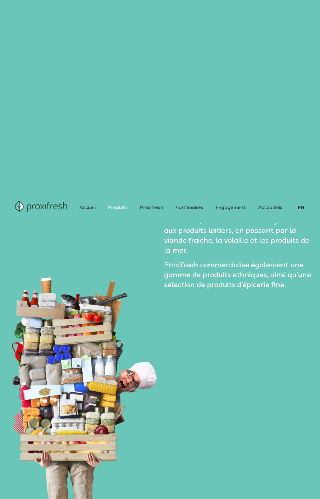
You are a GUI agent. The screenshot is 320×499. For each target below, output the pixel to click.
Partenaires (189, 16)
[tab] (54, 341)
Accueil (88, 16)
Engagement (231, 16)
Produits (118, 16)
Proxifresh (151, 16)
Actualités (270, 16)
